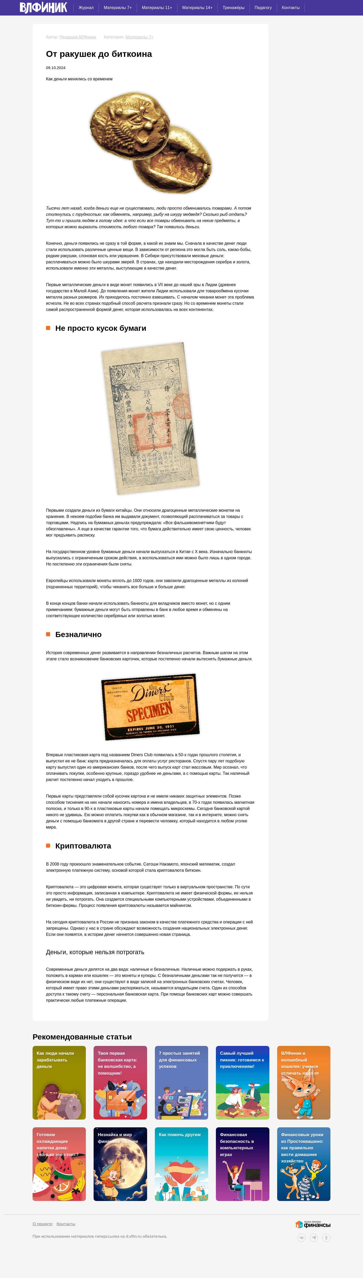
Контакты (291, 7)
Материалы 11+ (157, 7)
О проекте (42, 1223)
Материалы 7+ (118, 7)
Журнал (86, 7)
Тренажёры (233, 7)
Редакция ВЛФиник (77, 37)
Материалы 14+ (197, 7)
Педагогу (263, 7)
